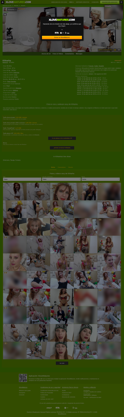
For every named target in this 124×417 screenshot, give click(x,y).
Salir (62, 29)
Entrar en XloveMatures (62, 37)
